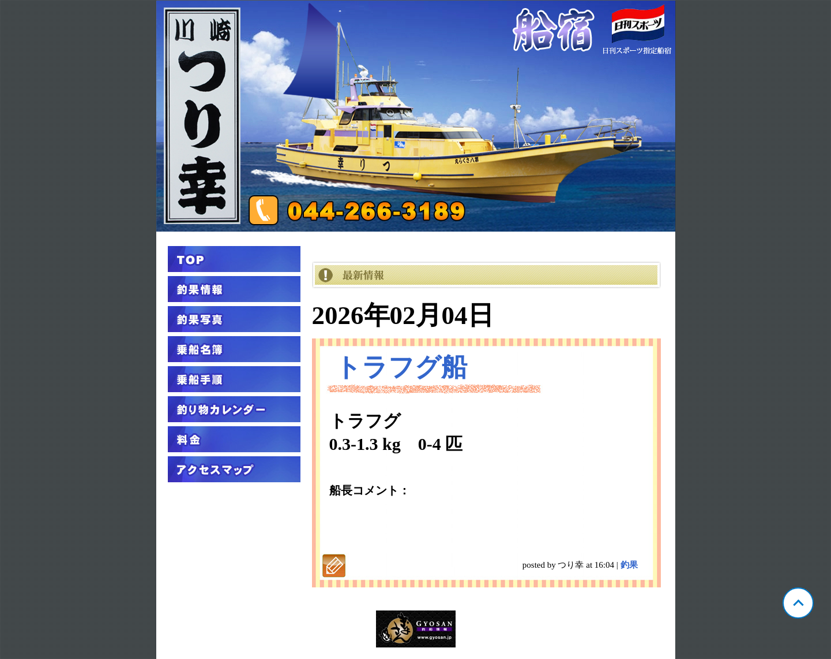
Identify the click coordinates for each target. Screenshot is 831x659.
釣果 (629, 564)
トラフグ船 (401, 367)
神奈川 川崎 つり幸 (415, 116)
